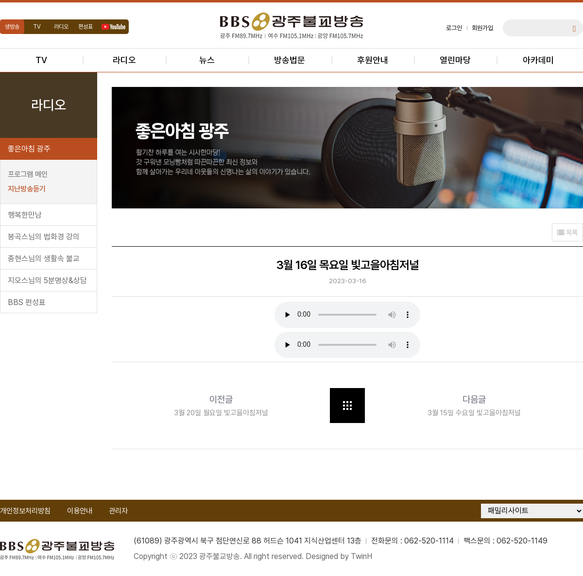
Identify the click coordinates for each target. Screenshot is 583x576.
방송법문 (289, 60)
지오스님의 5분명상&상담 (47, 280)
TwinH (361, 556)
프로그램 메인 (28, 174)
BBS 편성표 (27, 302)
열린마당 (455, 60)
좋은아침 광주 (29, 148)
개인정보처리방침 (25, 511)
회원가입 (482, 28)
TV (37, 26)
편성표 (85, 26)
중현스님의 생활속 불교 (44, 258)
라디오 (61, 26)
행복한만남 (25, 215)
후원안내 (372, 60)
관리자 (118, 511)
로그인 (454, 28)
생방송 (12, 26)
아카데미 (538, 60)
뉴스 (207, 60)
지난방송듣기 (27, 189)
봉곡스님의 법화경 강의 (44, 236)
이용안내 (79, 511)
